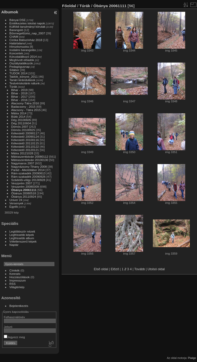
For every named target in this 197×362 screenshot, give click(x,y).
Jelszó (8, 326)
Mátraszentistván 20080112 (29, 156)
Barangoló (16, 30)
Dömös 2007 (19, 126)
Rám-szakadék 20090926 (28, 176)
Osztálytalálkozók (21, 63)
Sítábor (14, 70)
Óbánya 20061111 (24, 190)
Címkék (14, 270)
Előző (115, 269)
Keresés (15, 273)
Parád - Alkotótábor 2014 (28, 170)
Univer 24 (15, 200)
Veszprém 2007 (21, 183)
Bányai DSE (17, 20)
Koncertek (16, 53)
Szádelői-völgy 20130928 (28, 180)
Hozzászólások (19, 277)
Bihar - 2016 (19, 100)
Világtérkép (17, 287)
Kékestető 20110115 (25, 143)
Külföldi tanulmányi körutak (27, 26)
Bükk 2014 (18, 116)
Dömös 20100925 (23, 130)
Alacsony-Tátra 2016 (25, 103)
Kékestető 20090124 (25, 136)
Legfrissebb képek (21, 234)
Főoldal (69, 6)
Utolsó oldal (156, 269)
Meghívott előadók (21, 60)
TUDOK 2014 (18, 73)
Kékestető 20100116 (25, 140)
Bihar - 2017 (19, 96)
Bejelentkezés (18, 305)
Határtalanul (17, 43)
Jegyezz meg (14, 337)
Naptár (13, 244)
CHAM (13, 36)
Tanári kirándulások (22, 80)
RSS (12, 283)
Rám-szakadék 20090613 (28, 173)
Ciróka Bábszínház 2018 (25, 40)
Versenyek (16, 203)
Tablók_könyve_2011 (23, 76)
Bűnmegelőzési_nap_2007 (27, 33)
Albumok (9, 12)
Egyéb (13, 206)
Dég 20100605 (21, 120)
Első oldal (101, 269)
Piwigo (192, 357)
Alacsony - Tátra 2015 (26, 110)
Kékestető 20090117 (25, 133)
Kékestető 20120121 (25, 150)
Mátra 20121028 (22, 153)
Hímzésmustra (19, 46)
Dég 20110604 (21, 123)
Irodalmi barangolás (22, 50)
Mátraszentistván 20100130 (29, 160)
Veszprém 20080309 (25, 186)
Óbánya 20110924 (23, 196)
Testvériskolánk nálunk (24, 83)
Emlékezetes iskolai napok (27, 23)
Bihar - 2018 (19, 93)
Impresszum (17, 280)
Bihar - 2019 (19, 90)
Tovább (139, 269)
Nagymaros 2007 (22, 163)
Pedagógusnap (19, 66)
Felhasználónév (14, 317)
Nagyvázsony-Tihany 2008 (29, 166)
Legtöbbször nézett (22, 231)
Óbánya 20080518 (23, 193)
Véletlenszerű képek (23, 241)
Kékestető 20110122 (25, 146)
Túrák (13, 86)
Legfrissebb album (21, 238)
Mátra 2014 (19, 113)
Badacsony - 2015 (23, 106)
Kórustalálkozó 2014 (23, 56)
